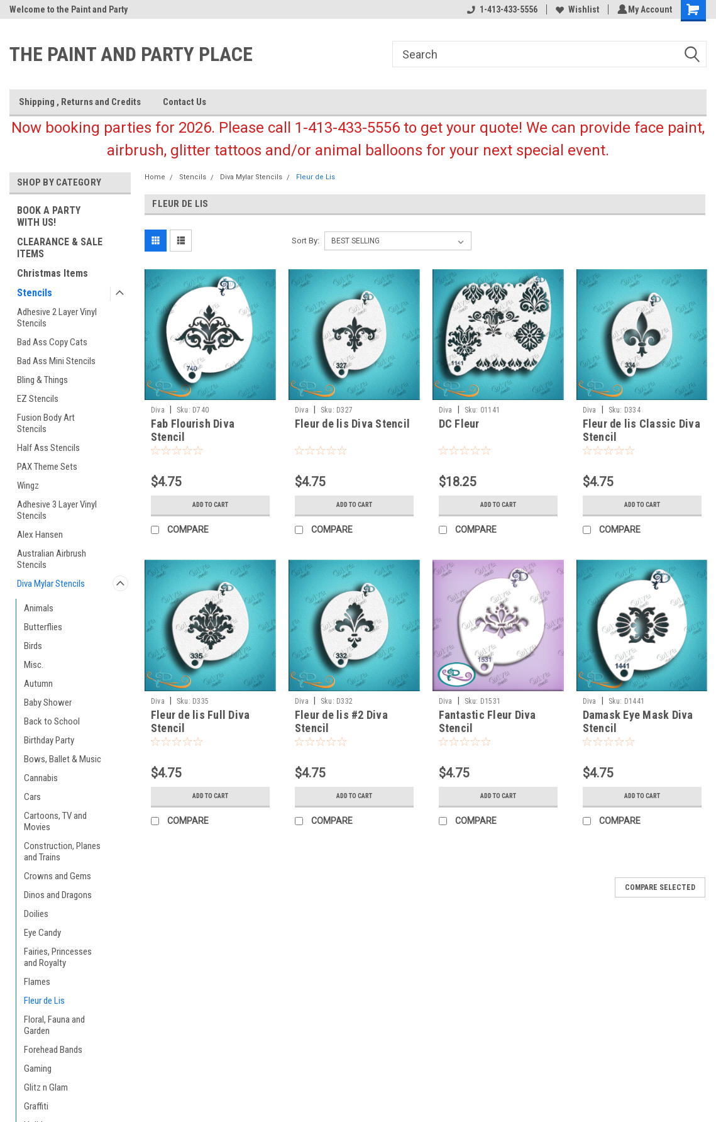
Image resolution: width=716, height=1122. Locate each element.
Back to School (52, 721)
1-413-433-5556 (500, 9)
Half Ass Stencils (48, 447)
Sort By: (305, 240)
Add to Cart (210, 505)
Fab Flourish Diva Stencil (192, 430)
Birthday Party (49, 740)
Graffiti (36, 1106)
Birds (33, 646)
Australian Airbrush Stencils (51, 559)
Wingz (28, 485)
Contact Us (184, 102)
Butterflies (43, 627)
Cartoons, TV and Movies (55, 821)
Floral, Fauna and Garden (54, 1025)
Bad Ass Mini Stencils (56, 361)
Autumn (38, 683)
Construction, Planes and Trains (62, 851)
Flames (37, 981)
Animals (38, 608)
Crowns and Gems (57, 876)
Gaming (38, 1068)
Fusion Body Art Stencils (46, 423)
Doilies (36, 913)
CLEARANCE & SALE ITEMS (59, 248)
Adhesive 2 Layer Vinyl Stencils (57, 317)
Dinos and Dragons (58, 895)
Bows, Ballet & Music (62, 759)
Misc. (33, 664)
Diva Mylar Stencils (51, 583)
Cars (32, 797)
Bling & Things (42, 380)
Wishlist (575, 9)
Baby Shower (48, 702)
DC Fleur (459, 423)
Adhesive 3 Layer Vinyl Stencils (57, 510)
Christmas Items (52, 273)
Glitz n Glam (46, 1087)
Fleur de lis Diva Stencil (352, 423)
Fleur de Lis (44, 1000)
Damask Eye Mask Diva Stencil (638, 721)
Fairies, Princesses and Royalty (58, 957)
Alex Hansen (40, 534)
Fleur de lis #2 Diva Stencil (341, 721)
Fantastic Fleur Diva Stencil (487, 721)
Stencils (34, 293)
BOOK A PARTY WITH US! (48, 216)
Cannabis (41, 778)
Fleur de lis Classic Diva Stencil (641, 430)
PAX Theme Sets (47, 466)
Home (155, 177)
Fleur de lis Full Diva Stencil (200, 721)
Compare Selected (660, 887)
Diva (158, 410)
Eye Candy (42, 932)
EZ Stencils (37, 398)
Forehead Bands (53, 1049)
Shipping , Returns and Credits (80, 102)
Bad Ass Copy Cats (52, 342)
